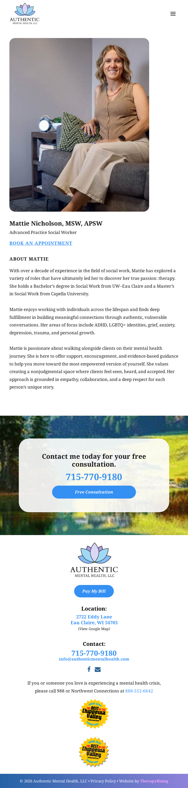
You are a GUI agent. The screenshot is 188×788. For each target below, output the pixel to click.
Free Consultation (94, 492)
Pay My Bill (94, 591)
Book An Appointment (40, 243)
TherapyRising (154, 780)
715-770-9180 (94, 477)
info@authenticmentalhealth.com (94, 659)
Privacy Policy (103, 780)
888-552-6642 (139, 691)
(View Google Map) (94, 628)
